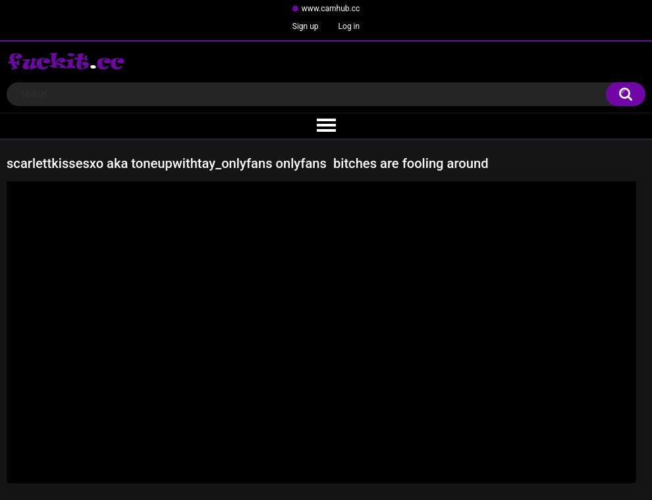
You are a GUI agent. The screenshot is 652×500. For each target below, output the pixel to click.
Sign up (305, 26)
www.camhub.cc (331, 8)
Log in (349, 26)
